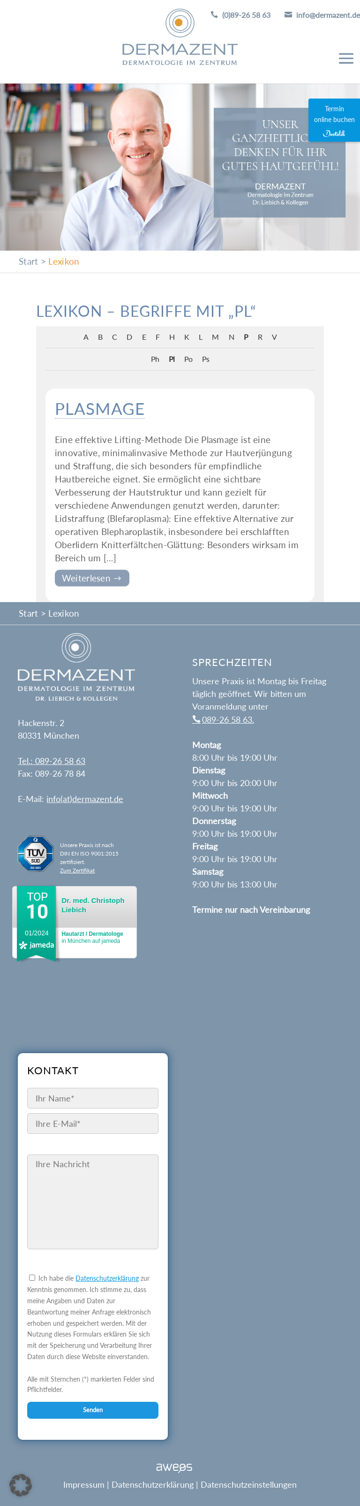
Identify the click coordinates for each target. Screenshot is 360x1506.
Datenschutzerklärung (107, 1278)
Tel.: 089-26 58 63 (51, 761)
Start (28, 261)
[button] (20, 1485)
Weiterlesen (87, 578)
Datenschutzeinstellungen (249, 1484)
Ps (205, 358)
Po (188, 358)
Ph (155, 358)
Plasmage (100, 408)
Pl (171, 358)
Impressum (84, 1484)
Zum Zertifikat (77, 870)
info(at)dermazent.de (84, 799)
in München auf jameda (92, 937)
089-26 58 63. (228, 719)
